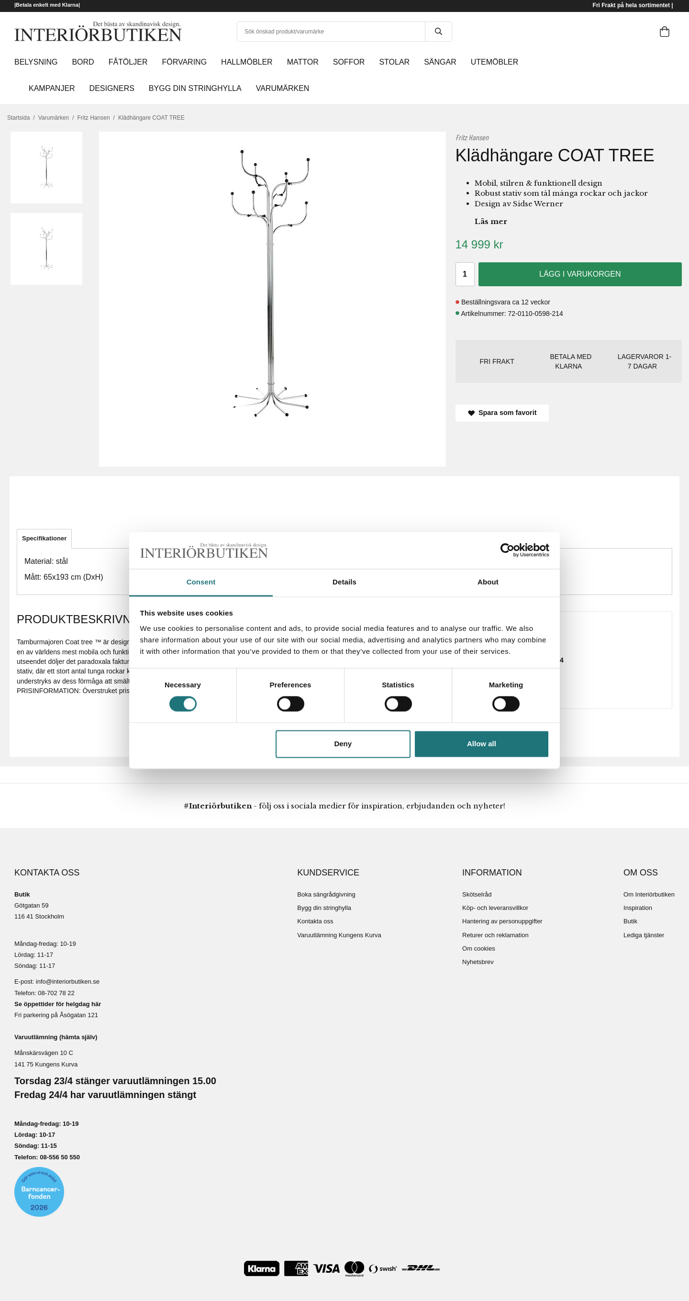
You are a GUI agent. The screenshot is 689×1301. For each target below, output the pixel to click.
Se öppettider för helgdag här (57, 1004)
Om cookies (478, 948)
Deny (343, 744)
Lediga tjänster (643, 935)
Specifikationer (44, 538)
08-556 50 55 (58, 1157)
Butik (630, 921)
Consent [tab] (201, 582)
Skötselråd (476, 894)
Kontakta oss (315, 921)
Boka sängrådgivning (326, 894)
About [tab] (488, 582)
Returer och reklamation (495, 935)
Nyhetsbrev (478, 961)
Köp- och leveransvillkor (495, 907)
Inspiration (637, 907)
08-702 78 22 (56, 993)
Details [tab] (344, 582)
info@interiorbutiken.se (68, 981)
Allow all (481, 744)
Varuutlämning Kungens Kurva (339, 935)
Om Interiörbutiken (649, 894)
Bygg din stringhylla (324, 907)
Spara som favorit (502, 412)
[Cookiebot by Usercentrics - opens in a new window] (507, 550)
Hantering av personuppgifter (502, 921)
